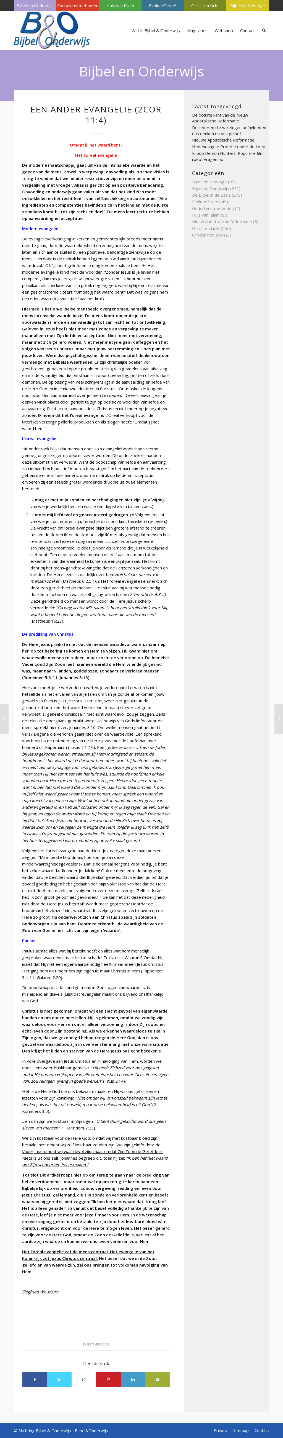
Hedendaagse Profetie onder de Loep (228, 146)
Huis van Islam (120, 5)
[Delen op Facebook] (34, 1379)
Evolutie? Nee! (162, 5)
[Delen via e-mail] (157, 1379)
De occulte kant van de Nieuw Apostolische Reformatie (220, 118)
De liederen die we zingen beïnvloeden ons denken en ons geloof (229, 130)
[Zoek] (263, 30)
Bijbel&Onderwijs (91, 1430)
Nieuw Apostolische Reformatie (222, 221)
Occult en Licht (205, 5)
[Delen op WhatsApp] (84, 1379)
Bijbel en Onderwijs (35, 5)
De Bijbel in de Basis (211, 195)
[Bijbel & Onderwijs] (52, 30)
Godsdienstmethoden (77, 5)
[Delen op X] (59, 1379)
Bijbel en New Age (247, 5)
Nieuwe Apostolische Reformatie (223, 140)
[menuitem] (35, 5)
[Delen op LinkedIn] (133, 1379)
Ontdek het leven (208, 235)
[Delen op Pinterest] (108, 1379)
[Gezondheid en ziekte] (4, 719)
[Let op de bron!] (278, 719)
